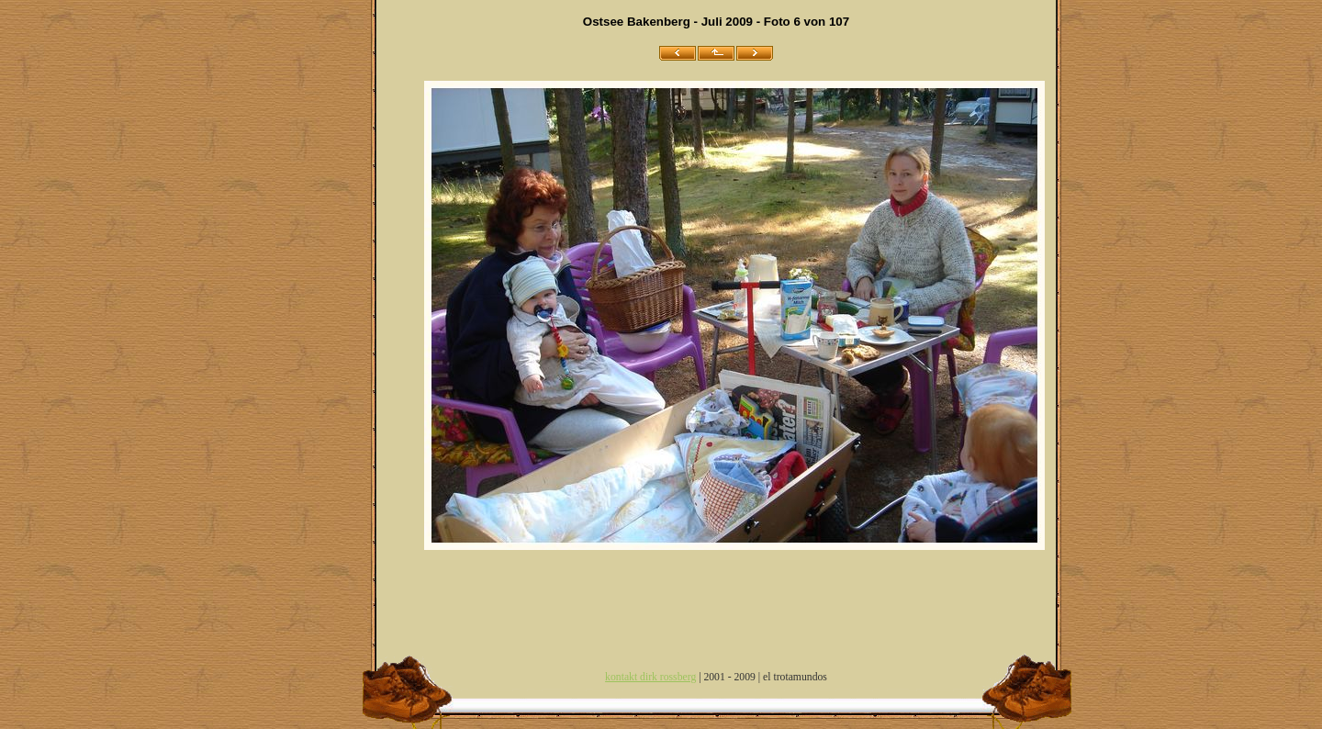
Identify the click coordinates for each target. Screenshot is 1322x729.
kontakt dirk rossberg (650, 677)
